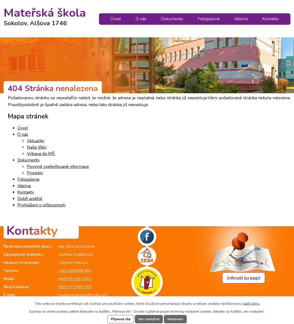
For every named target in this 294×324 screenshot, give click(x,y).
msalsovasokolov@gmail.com (82, 295)
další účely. (251, 303)
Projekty (35, 173)
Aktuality (35, 141)
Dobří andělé (29, 198)
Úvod (115, 19)
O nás (141, 19)
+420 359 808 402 (74, 270)
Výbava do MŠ (41, 154)
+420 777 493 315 (74, 287)
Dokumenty (172, 19)
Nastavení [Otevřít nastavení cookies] (175, 319)
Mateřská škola (45, 15)
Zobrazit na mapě (243, 277)
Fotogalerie (209, 19)
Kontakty (270, 19)
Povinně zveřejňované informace (58, 166)
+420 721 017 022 (74, 278)
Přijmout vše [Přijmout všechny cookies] (120, 319)
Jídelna (241, 19)
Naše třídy (37, 147)
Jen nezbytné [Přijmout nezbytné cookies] (148, 319)
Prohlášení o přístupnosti (41, 205)
